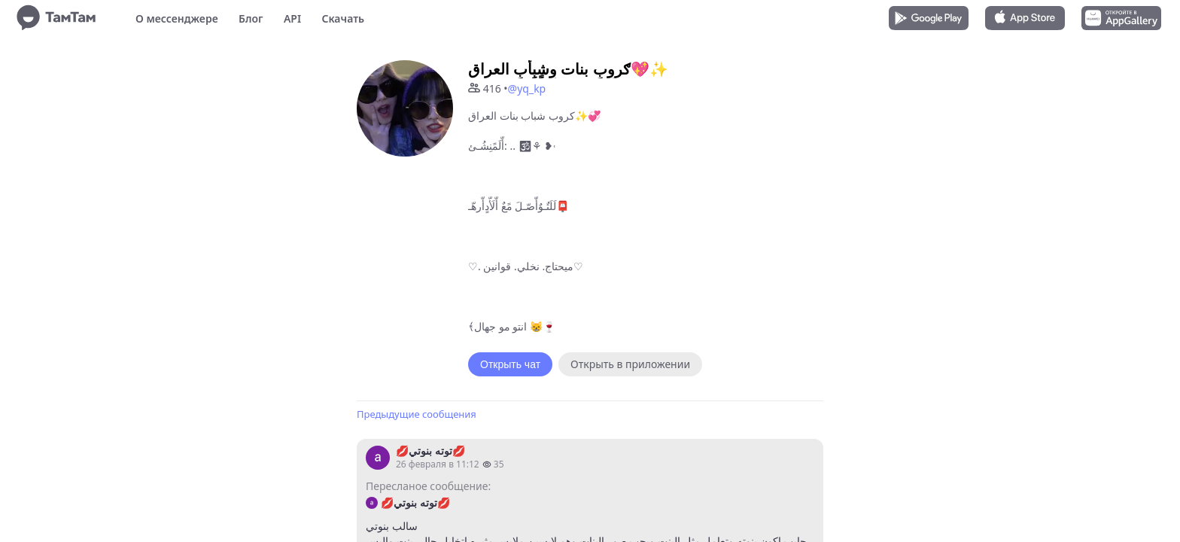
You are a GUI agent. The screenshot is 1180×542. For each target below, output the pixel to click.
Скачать (342, 18)
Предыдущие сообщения (416, 414)
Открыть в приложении (630, 364)
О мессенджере (176, 18)
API (292, 18)
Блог (251, 18)
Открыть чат (510, 364)
